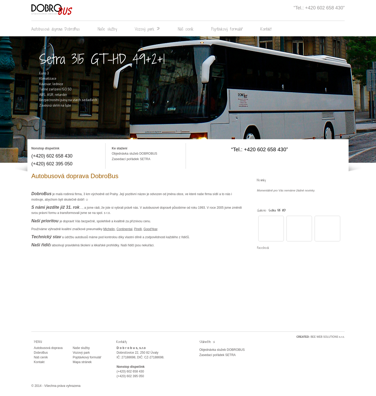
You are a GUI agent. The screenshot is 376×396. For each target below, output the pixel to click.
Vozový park (147, 28)
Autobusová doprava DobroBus (55, 29)
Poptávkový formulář (227, 29)
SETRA (145, 159)
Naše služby (107, 29)
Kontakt (266, 29)
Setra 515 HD (277, 210)
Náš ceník (185, 29)
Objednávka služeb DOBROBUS (134, 153)
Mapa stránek (82, 362)
